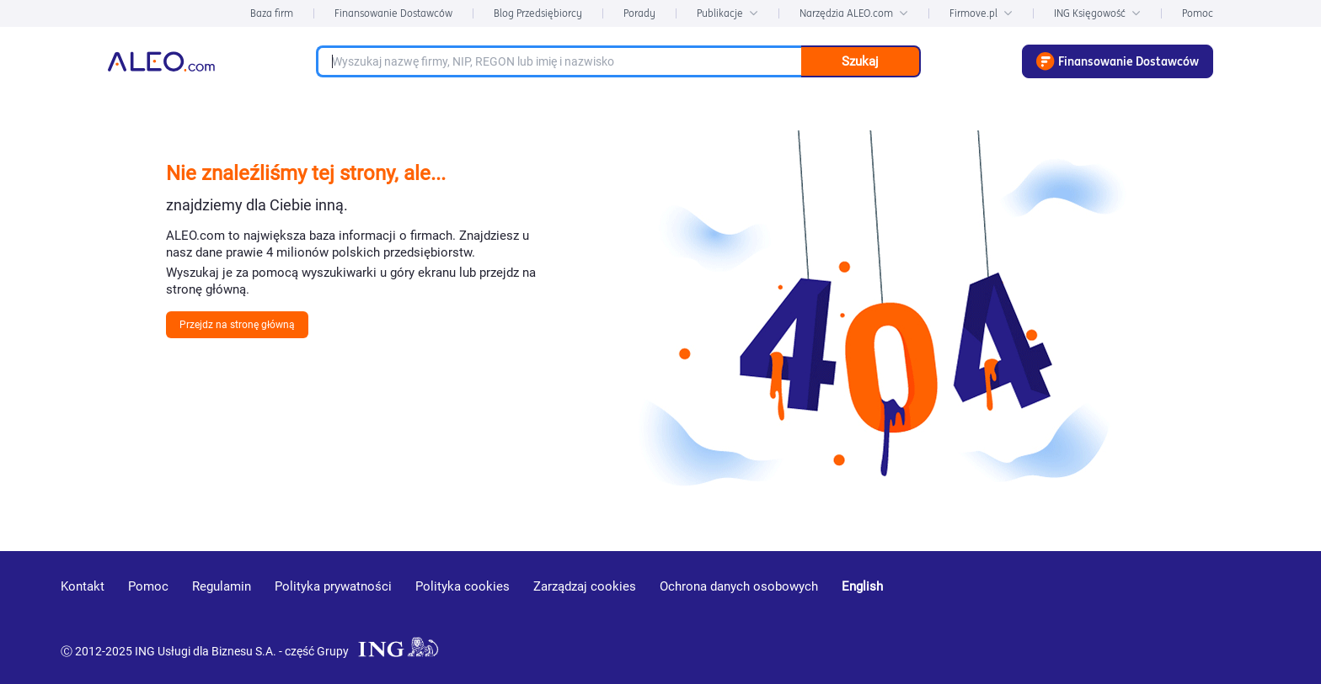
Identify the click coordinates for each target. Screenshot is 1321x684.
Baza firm (271, 13)
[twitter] (1225, 611)
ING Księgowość (1097, 13)
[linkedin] (1166, 610)
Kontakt (82, 586)
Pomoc (1197, 13)
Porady (639, 13)
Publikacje (727, 13)
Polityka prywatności (333, 586)
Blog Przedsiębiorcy (538, 13)
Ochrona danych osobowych (739, 586)
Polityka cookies (462, 586)
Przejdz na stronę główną (237, 325)
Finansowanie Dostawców (393, 13)
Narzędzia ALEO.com (854, 13)
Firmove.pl (981, 13)
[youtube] (1104, 611)
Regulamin (221, 586)
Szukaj (860, 61)
